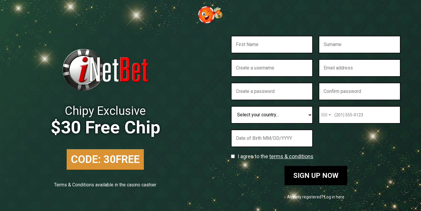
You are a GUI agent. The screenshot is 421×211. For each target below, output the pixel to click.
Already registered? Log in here (315, 197)
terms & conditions (291, 156)
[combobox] (325, 114)
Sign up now (316, 175)
